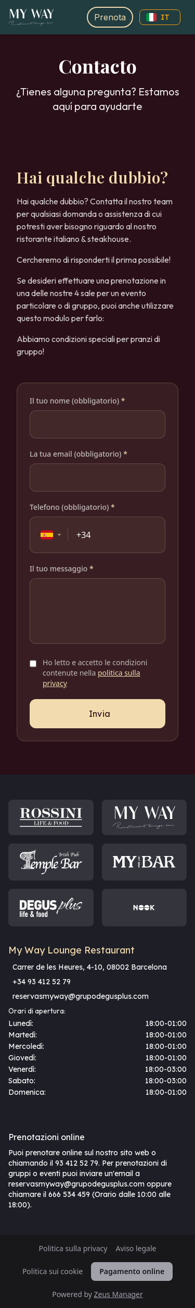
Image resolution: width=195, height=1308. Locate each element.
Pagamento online (131, 1271)
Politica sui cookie (52, 1271)
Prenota (110, 17)
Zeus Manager (118, 1294)
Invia (100, 713)
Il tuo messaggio (62, 568)
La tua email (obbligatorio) (78, 454)
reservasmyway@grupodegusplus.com (80, 996)
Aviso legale (135, 1248)
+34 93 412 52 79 (41, 981)
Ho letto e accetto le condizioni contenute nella (95, 672)
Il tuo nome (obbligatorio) (77, 401)
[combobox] (51, 535)
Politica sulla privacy (73, 1248)
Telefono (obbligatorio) (72, 507)
